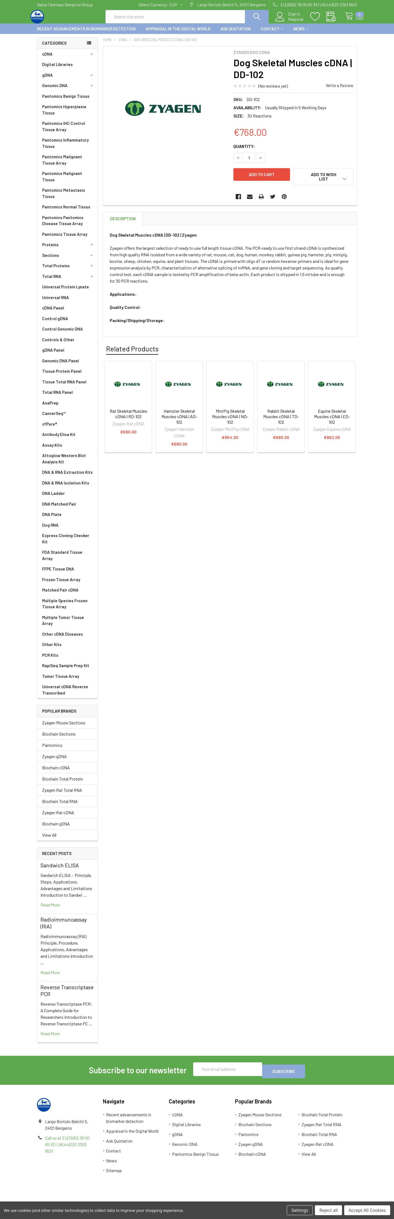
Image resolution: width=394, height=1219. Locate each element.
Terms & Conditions (77, 1199)
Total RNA (68, 281)
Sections (68, 260)
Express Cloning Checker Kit (65, 543)
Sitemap (114, 1173)
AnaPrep (50, 407)
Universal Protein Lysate (65, 291)
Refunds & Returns (237, 1199)
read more (50, 909)
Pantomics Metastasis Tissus (63, 198)
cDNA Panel (53, 312)
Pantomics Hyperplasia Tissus (64, 114)
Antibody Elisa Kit (59, 439)
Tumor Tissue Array (60, 681)
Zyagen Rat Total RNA (62, 795)
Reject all (328, 1210)
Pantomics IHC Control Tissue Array (63, 131)
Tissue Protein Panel (62, 376)
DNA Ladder (53, 498)
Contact (272, 33)
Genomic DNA (68, 90)
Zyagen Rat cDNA (58, 817)
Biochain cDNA (56, 772)
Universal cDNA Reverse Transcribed (65, 694)
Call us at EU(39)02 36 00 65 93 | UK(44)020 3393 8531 (67, 1147)
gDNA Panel (53, 354)
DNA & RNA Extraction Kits (67, 477)
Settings (299, 1210)
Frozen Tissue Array (61, 584)
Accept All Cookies (367, 1210)
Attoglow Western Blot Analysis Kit (64, 463)
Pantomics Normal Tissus (66, 211)
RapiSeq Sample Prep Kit (65, 670)
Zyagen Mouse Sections (63, 727)
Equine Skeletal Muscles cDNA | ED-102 (332, 418)
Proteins (68, 249)
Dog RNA (50, 529)
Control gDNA (55, 323)
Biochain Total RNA (60, 806)
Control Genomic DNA (62, 333)
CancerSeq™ (54, 418)
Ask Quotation (236, 33)
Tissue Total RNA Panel (64, 386)
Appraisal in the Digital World (178, 33)
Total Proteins (68, 270)
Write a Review (340, 90)
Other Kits (52, 649)
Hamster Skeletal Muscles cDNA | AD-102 (179, 418)
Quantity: (244, 151)
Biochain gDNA (56, 828)
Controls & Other (58, 344)
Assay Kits (52, 450)
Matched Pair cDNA (60, 594)
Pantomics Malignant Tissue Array (62, 164)
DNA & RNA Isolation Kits (65, 487)
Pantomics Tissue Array (64, 239)
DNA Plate (52, 519)
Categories (54, 47)
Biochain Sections (59, 738)
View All (49, 839)
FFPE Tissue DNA (58, 573)
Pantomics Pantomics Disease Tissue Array (62, 225)
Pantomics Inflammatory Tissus (65, 148)
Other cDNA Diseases (62, 638)
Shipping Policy (157, 1199)
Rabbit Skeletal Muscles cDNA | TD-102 (281, 418)
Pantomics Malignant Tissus (62, 181)
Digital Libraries (57, 69)
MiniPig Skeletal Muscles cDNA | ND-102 (230, 418)
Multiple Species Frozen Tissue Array (65, 608)
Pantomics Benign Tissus (65, 101)
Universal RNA (55, 302)
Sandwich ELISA (59, 870)
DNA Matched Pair (59, 508)
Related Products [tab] (132, 350)
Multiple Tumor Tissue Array (63, 625)
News (300, 33)
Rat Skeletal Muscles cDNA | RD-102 (128, 415)
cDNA (68, 58)
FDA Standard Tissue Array (62, 560)
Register (290, 22)
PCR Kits (50, 660)
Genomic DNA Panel (60, 365)
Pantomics (52, 750)
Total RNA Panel (57, 397)
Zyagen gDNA (54, 761)
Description (123, 220)
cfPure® (49, 428)
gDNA (68, 80)
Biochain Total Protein (62, 783)
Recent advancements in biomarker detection (86, 33)
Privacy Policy (317, 1199)
